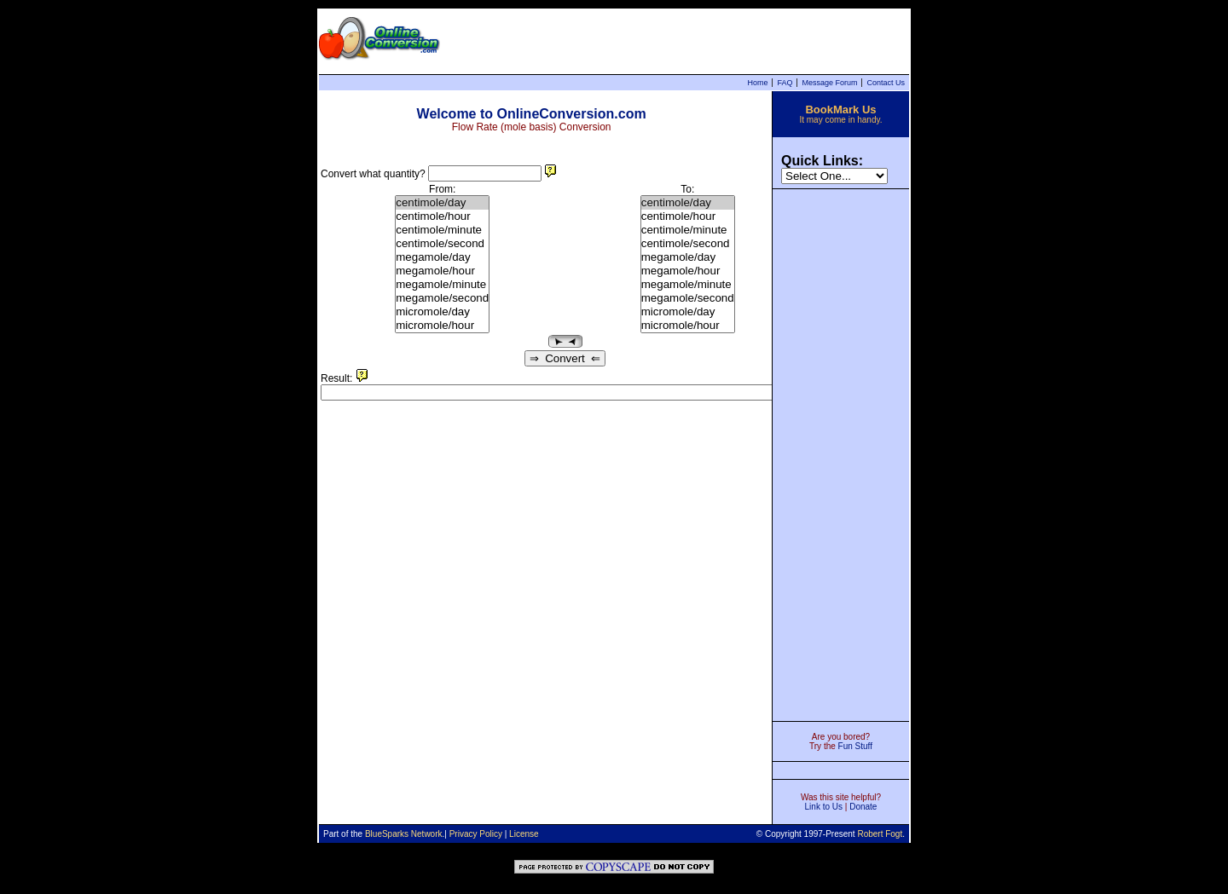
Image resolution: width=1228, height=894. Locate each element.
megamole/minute (442, 284)
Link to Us (824, 806)
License (523, 834)
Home (757, 82)
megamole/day (442, 257)
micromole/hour (442, 325)
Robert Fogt (879, 834)
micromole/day (442, 312)
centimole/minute (442, 230)
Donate (863, 806)
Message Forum (829, 82)
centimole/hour (442, 216)
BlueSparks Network (404, 834)
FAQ (784, 82)
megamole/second (442, 298)
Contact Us (885, 82)
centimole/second (442, 244)
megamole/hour (442, 271)
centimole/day (442, 203)
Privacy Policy (475, 834)
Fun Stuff (855, 746)
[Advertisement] (841, 453)
